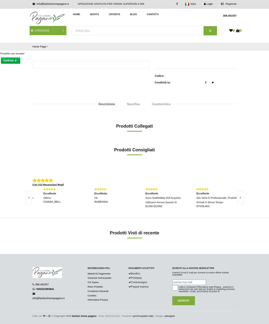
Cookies (92, 295)
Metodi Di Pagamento (99, 273)
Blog (133, 14)
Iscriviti (183, 300)
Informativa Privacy (98, 299)
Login (208, 3)
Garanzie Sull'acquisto (99, 278)
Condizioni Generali (98, 291)
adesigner (169, 316)
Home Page (39, 46)
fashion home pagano (84, 316)
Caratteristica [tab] (161, 104)
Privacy (217, 287)
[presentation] (29, 197)
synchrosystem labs (143, 316)
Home (76, 14)
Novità (94, 14)
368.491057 (42, 284)
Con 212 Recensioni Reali (48, 184)
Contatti (152, 14)
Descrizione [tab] (106, 104)
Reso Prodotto (95, 286)
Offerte (114, 14)
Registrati (228, 3)
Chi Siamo (93, 282)
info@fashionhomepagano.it (53, 3)
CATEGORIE (40, 30)
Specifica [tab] (133, 104)
